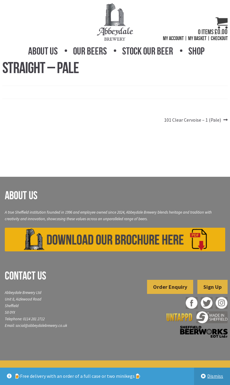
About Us (43, 51)
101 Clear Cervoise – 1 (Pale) (192, 120)
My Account (173, 38)
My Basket (197, 38)
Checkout (219, 38)
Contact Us (25, 275)
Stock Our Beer (147, 51)
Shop (196, 51)
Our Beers (90, 51)
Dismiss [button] (215, 376)
